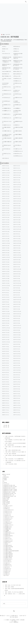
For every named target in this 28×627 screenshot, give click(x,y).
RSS (14, 611)
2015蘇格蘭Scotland (6, 104)
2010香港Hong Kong (17, 83)
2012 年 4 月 (15, 363)
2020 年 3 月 (4, 252)
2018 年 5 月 (4, 278)
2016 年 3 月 (4, 309)
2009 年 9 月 (15, 398)
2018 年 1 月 (4, 283)
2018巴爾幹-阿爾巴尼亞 (6, 141)
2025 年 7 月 (4, 177)
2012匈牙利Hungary (7, 519)
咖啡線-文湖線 (16, 71)
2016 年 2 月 (15, 309)
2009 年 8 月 (4, 400)
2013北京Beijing (5, 97)
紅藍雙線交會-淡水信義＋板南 (9, 485)
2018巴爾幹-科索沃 (6, 130)
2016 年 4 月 (15, 306)
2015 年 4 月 (15, 320)
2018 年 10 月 (16, 271)
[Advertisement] (14, 18)
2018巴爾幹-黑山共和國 (18, 127)
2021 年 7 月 (4, 233)
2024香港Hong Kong (6, 153)
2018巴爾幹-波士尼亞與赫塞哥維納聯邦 (11, 550)
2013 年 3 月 (4, 351)
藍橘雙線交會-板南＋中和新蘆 (9, 492)
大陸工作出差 (4, 158)
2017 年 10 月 (16, 285)
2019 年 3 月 (4, 266)
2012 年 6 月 (15, 360)
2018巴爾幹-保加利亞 (17, 130)
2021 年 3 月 (4, 238)
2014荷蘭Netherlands (17, 97)
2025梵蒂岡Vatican (17, 155)
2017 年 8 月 (15, 287)
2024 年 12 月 (16, 184)
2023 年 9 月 (4, 203)
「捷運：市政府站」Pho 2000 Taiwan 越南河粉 (13, 592)
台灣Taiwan (15, 76)
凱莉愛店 (4, 48)
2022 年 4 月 (15, 222)
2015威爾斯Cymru (5, 110)
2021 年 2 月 (15, 238)
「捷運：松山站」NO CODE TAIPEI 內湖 (12, 585)
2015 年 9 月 (4, 316)
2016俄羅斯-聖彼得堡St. (8, 535)
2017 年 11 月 (5, 285)
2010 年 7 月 (15, 386)
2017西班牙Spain (5, 117)
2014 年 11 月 (5, 327)
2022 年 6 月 (15, 219)
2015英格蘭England (17, 104)
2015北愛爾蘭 (16, 108)
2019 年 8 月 (15, 259)
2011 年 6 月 (15, 374)
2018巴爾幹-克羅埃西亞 (18, 138)
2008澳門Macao (16, 78)
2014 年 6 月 (15, 332)
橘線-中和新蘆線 (5, 76)
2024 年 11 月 (5, 186)
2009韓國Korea (16, 80)
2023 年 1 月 (4, 212)
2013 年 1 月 (4, 353)
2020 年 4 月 (15, 250)
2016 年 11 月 (5, 299)
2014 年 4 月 (15, 334)
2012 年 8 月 (15, 358)
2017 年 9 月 (4, 287)
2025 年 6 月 (15, 177)
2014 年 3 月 (4, 337)
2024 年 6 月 (15, 191)
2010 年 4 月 (4, 391)
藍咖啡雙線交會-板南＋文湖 (8, 494)
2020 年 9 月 (4, 245)
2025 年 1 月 (4, 184)
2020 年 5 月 (4, 250)
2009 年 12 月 (5, 395)
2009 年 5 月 (15, 400)
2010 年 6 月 (4, 388)
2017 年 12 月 (16, 283)
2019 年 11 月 (5, 257)
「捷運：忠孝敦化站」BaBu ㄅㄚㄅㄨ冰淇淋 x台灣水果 (14, 594)
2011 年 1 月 (4, 381)
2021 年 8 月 (15, 231)
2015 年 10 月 (16, 313)
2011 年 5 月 (4, 377)
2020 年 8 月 (15, 245)
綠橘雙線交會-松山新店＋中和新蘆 (10, 490)
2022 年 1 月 (4, 226)
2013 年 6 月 (15, 346)
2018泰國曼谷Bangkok (17, 121)
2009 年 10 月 (5, 398)
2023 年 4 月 (15, 208)
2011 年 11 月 (5, 370)
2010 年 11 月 (16, 381)
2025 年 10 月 (16, 172)
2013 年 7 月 (4, 346)
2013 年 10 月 (16, 341)
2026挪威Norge (6, 572)
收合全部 (8, 474)
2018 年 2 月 (15, 280)
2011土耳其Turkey (17, 86)
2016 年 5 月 (4, 306)
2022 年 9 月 (4, 217)
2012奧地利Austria (6, 90)
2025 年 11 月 (5, 172)
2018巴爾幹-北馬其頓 (17, 141)
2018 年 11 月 (5, 271)
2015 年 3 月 (4, 323)
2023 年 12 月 (16, 198)
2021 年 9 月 (4, 231)
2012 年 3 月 (4, 365)
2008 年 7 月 (4, 410)
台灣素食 (15, 48)
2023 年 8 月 (15, 203)
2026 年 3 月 (4, 168)
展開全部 (4, 474)
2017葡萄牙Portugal (17, 117)
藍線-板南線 (4, 73)
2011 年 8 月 (15, 372)
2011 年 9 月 (4, 372)
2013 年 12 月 (16, 339)
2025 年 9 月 (4, 175)
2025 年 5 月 (4, 179)
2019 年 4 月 (15, 264)
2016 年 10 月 (16, 299)
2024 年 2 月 (15, 196)
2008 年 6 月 (15, 410)
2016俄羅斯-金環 (5, 114)
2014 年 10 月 (16, 327)
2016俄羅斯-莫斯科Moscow (8, 533)
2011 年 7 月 (4, 374)
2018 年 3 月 (4, 280)
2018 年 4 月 (15, 278)
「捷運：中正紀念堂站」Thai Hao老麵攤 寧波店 (14, 458)
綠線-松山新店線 (16, 73)
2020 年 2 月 (15, 252)
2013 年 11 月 (5, 341)
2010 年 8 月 (4, 386)
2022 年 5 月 (4, 222)
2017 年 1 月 (4, 297)
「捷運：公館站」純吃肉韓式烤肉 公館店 (13, 450)
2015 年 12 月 (16, 311)
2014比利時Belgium (6, 101)
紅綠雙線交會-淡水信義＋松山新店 (10, 486)
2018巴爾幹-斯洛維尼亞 (6, 138)
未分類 (3, 46)
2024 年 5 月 (4, 193)
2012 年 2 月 (15, 365)
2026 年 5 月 (4, 165)
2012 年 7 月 (4, 360)
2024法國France (16, 148)
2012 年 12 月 (16, 353)
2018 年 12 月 (16, 269)
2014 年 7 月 (4, 332)
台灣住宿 (15, 51)
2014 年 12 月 (16, 325)
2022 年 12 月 (16, 212)
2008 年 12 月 (5, 405)
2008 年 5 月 (4, 412)
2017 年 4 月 (15, 292)
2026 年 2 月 (15, 168)
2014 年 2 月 (15, 337)
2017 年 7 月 (4, 290)
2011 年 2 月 (15, 379)
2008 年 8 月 (15, 407)
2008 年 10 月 (5, 407)
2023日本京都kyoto (17, 145)
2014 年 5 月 (4, 334)
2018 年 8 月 (15, 273)
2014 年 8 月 (15, 330)
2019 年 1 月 (4, 269)
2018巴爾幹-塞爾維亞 (17, 134)
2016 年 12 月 (16, 297)
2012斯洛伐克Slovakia (7, 518)
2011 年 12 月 (16, 367)
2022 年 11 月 (5, 215)
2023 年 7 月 (4, 205)
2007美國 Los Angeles (6, 78)
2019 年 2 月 (15, 266)
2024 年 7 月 (4, 191)
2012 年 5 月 (4, 363)
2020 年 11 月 (5, 243)
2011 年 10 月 (16, 370)
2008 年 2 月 (4, 414)
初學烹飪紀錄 (16, 46)
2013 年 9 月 (4, 344)
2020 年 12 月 (16, 240)
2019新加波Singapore (6, 145)
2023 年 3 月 (4, 210)
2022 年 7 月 (4, 219)
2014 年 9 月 (4, 330)
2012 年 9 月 (4, 358)
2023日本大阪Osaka (6, 148)
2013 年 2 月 (15, 351)
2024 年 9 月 (4, 189)
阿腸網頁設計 (16, 622)
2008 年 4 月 (15, 412)
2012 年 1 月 (4, 367)
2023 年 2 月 (15, 210)
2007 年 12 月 (16, 414)
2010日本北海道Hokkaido (8, 509)
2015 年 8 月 (15, 316)
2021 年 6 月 (15, 233)
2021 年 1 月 (4, 240)
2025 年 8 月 (15, 175)
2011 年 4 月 (15, 377)
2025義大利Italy (16, 153)
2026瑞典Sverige (6, 571)
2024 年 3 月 (4, 196)
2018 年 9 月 (4, 273)
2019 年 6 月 (15, 262)
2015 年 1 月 (4, 325)
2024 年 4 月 (15, 193)
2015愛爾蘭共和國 (5, 108)
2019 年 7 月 (4, 262)
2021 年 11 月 (5, 229)
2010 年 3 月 (15, 391)
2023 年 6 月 (15, 205)
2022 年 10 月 (16, 215)
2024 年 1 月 (4, 198)
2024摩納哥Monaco (17, 151)
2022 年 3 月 (4, 224)
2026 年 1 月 (4, 170)
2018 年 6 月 (15, 276)
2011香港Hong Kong (6, 86)
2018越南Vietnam (7, 542)
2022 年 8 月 (15, 217)
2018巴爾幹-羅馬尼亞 (6, 127)
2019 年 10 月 (16, 257)
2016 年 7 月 (4, 304)
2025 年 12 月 (16, 170)
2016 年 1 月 (4, 311)
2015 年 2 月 (15, 323)
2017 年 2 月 (15, 294)
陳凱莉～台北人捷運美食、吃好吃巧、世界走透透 (14, 2)
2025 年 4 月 (15, 179)
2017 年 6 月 (15, 290)
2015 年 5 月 (4, 320)
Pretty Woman (5, 53)
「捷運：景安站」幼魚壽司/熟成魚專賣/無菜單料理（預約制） (14, 589)
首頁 (3, 34)
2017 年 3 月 (4, 294)
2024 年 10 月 (16, 186)
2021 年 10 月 (16, 229)
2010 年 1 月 (15, 393)
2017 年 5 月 (4, 292)
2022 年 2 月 (15, 224)
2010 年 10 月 (5, 384)
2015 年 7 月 (4, 318)
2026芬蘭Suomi (6, 574)
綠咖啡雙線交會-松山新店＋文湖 (9, 496)
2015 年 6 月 (15, 318)
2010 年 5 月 (15, 388)
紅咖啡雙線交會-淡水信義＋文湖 (9, 493)
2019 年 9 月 (4, 259)
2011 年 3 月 (4, 379)
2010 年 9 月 (15, 384)
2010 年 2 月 (4, 393)
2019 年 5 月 (4, 264)
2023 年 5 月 (4, 208)
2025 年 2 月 (15, 182)
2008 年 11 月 (16, 405)
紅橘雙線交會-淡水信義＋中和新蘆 (10, 489)
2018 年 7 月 (4, 276)
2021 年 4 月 (15, 236)
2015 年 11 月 (5, 313)
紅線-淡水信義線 (5, 71)
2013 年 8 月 (15, 344)
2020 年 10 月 (16, 243)
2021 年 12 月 (16, 226)
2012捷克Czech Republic (8, 516)
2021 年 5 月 (4, 236)
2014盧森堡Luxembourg (8, 524)
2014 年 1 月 (4, 339)
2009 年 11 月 (16, 395)
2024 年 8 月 (15, 189)
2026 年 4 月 (15, 165)
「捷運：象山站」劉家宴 (9, 586)
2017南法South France (6, 121)
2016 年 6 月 (15, 304)
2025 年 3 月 (4, 182)
